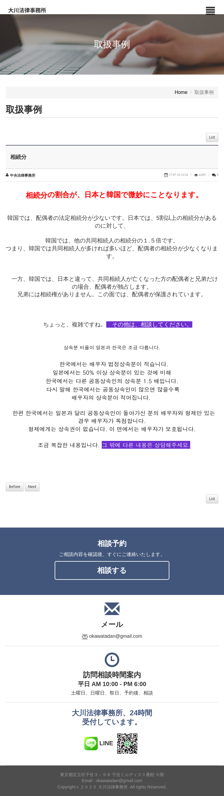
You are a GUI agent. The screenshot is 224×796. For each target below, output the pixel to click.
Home (180, 92)
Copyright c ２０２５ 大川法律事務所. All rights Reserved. (112, 787)
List (212, 137)
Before (14, 487)
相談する (112, 570)
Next (32, 487)
